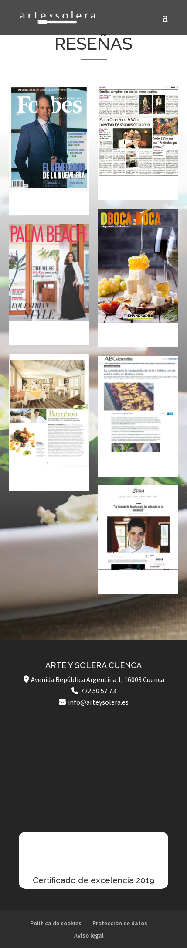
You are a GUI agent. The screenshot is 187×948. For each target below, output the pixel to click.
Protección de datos (119, 923)
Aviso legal (89, 935)
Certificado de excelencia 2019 (94, 880)
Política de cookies (56, 923)
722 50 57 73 (98, 690)
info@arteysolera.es (98, 702)
